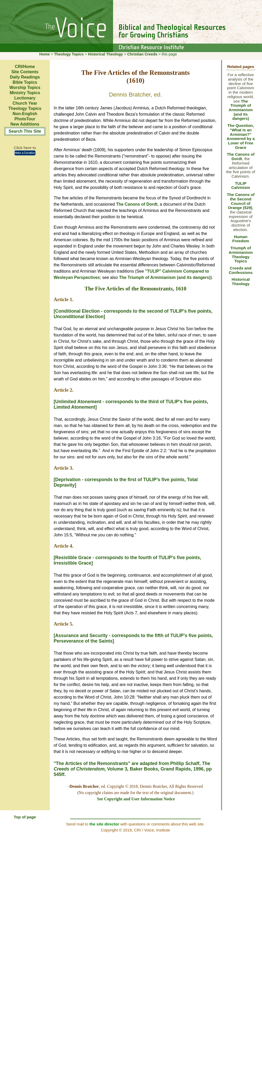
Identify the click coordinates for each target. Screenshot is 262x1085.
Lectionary (25, 98)
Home (44, 54)
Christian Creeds (142, 54)
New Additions (25, 124)
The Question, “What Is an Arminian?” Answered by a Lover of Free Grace (241, 136)
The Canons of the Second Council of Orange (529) (240, 201)
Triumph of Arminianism (240, 250)
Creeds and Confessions (241, 270)
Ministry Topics (25, 93)
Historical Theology (105, 54)
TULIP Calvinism (240, 185)
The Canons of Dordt (136, 204)
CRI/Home (25, 66)
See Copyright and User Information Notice (136, 799)
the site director (104, 824)
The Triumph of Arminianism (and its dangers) (165, 277)
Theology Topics (68, 54)
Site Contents (24, 72)
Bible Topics (25, 82)
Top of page (25, 817)
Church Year (25, 103)
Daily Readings (25, 77)
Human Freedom (240, 238)
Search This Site (25, 131)
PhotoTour (24, 119)
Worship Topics (25, 87)
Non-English (25, 113)
